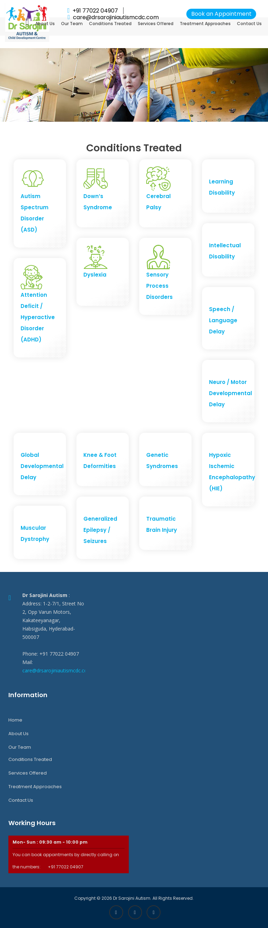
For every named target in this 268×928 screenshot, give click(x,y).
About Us (45, 24)
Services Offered (155, 24)
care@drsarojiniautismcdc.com (57, 670)
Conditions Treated (110, 24)
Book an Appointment (221, 14)
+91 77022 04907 (95, 11)
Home (15, 720)
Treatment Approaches (205, 24)
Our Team (72, 24)
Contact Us (249, 24)
